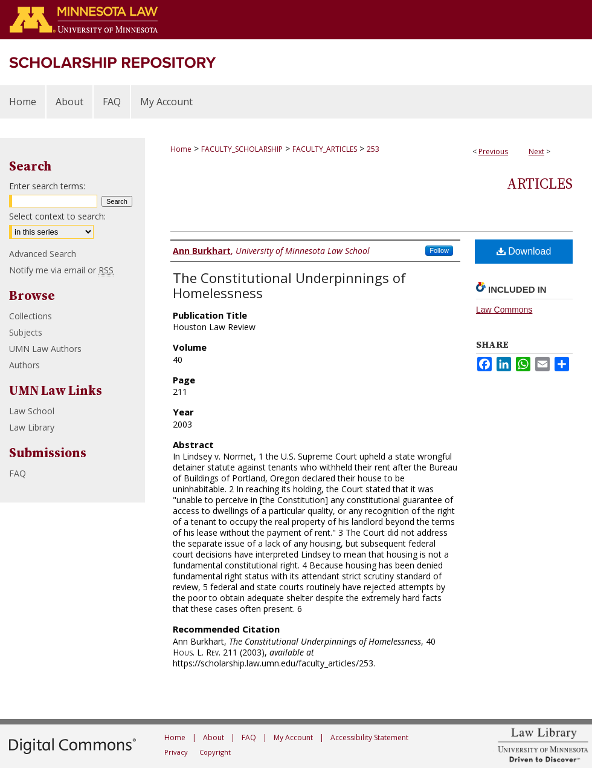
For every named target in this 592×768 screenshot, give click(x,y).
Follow (439, 250)
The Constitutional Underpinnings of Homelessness (289, 285)
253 (373, 149)
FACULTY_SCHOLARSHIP (242, 149)
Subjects (25, 332)
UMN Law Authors (45, 348)
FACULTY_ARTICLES (324, 149)
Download (524, 251)
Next (536, 151)
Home (180, 149)
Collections (30, 316)
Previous (493, 151)
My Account (293, 737)
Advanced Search (42, 253)
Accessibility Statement (369, 737)
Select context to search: (57, 216)
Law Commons (504, 309)
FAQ (17, 473)
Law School (31, 411)
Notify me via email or (61, 270)
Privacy (176, 752)
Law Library (31, 427)
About (213, 737)
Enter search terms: (47, 186)
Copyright (215, 752)
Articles (540, 184)
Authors (24, 365)
